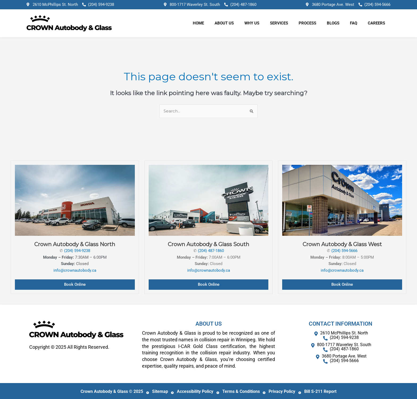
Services (279, 23)
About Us (224, 23)
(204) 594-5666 (344, 250)
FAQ (353, 23)
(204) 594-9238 (77, 250)
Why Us (251, 23)
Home (198, 23)
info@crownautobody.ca (74, 270)
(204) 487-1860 (211, 250)
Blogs (333, 23)
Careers (376, 23)
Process (307, 23)
